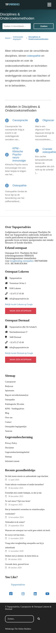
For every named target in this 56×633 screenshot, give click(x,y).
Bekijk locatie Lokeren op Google (19, 304)
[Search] (39, 618)
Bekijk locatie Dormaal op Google (19, 353)
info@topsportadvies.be (19, 299)
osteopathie (34, 55)
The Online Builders (23, 629)
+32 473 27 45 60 (16, 294)
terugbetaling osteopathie (21, 261)
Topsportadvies (18, 584)
